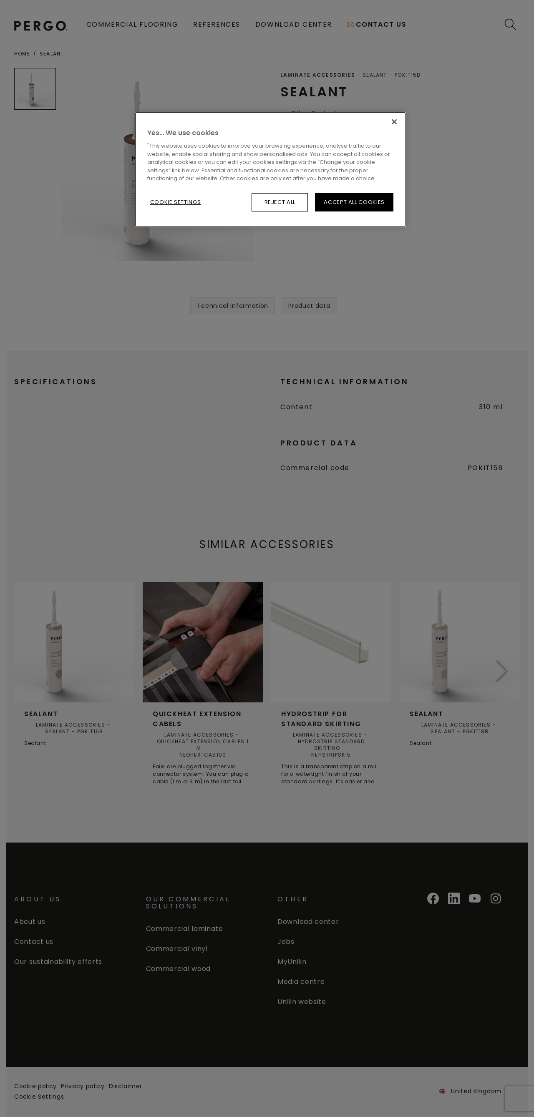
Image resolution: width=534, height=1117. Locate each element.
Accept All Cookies (354, 202)
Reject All (280, 202)
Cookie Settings (175, 202)
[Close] (394, 122)
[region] (270, 169)
